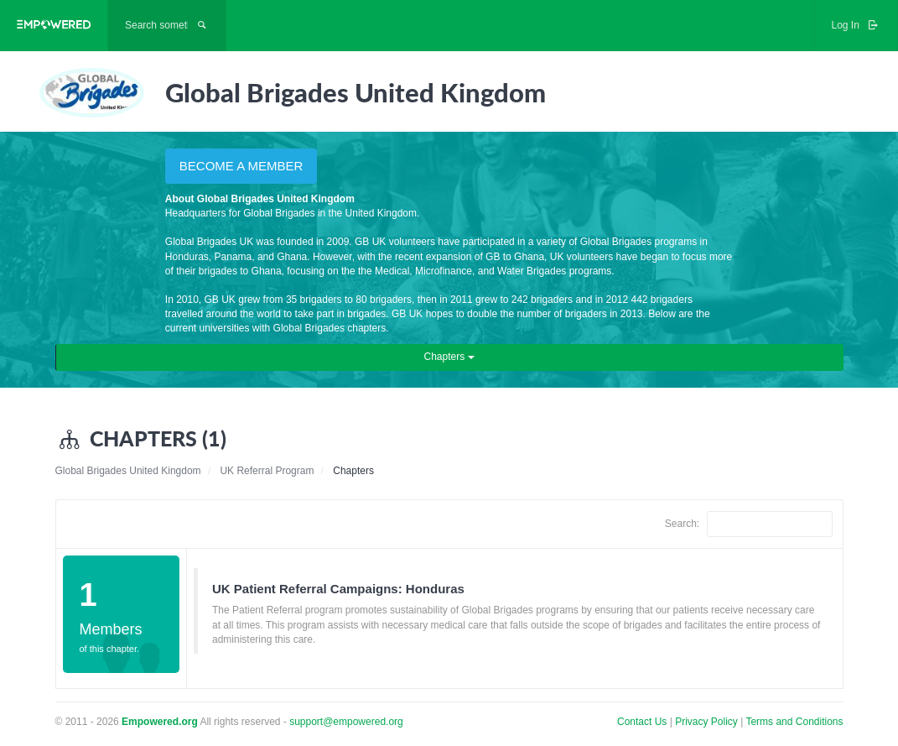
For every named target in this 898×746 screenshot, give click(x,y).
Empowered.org (160, 722)
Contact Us (642, 722)
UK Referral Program (267, 471)
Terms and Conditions (794, 722)
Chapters (448, 357)
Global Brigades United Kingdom (128, 471)
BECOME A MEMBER (241, 166)
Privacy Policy (707, 722)
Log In (856, 25)
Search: (749, 524)
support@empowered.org (346, 722)
